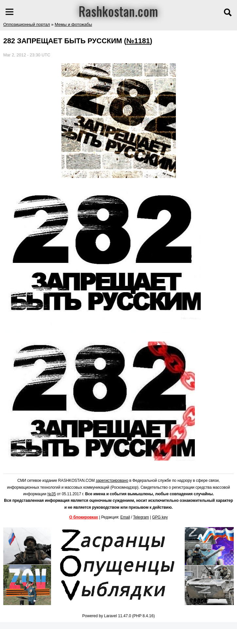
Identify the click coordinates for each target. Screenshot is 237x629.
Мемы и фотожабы (73, 24)
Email (125, 517)
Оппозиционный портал (26, 24)
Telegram (141, 517)
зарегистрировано (112, 480)
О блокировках (83, 517)
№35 (51, 494)
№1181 (138, 41)
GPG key (160, 517)
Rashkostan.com (118, 10)
